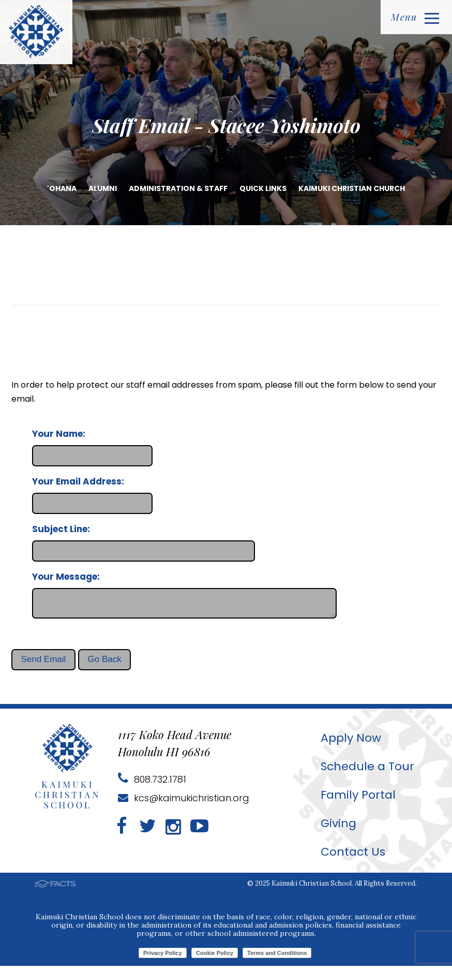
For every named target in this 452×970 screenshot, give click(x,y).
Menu (415, 17)
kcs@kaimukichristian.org (183, 802)
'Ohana (62, 188)
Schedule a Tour (367, 770)
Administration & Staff (178, 188)
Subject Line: (61, 529)
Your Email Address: (78, 481)
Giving (338, 827)
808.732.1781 (152, 783)
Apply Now (351, 742)
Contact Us (353, 856)
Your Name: (58, 434)
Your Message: (66, 576)
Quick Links (263, 188)
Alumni (102, 188)
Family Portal (358, 799)
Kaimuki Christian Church (351, 188)
